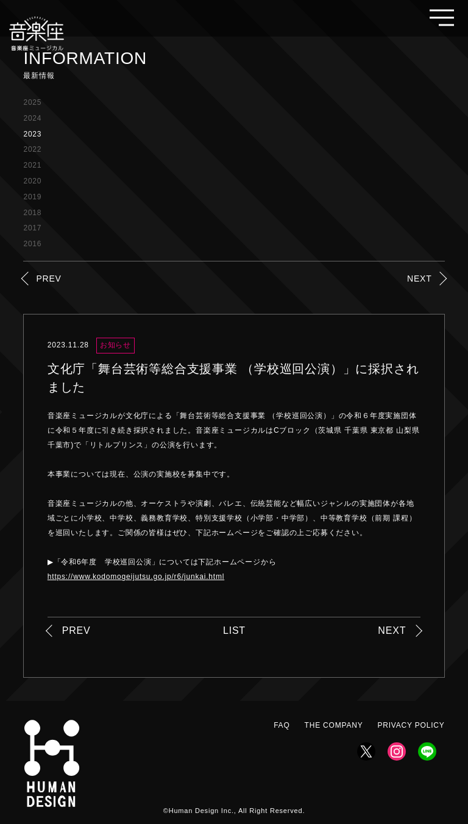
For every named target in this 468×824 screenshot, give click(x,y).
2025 (32, 102)
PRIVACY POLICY (410, 725)
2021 (32, 165)
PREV (48, 278)
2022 (32, 149)
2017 (32, 228)
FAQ (281, 725)
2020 (32, 181)
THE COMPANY (334, 725)
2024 (32, 118)
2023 (32, 134)
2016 (32, 244)
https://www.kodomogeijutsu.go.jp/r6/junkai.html (136, 576)
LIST (234, 630)
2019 (32, 197)
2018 (32, 212)
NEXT (419, 278)
